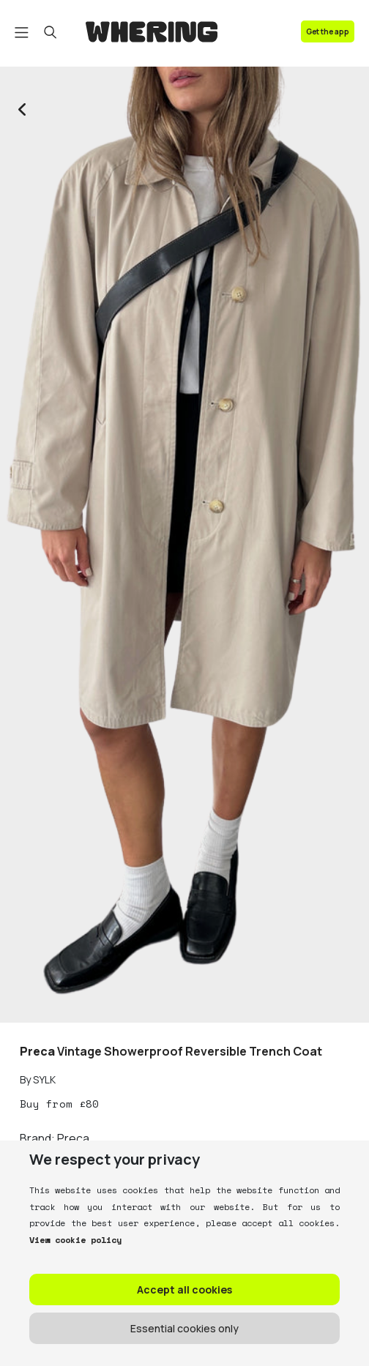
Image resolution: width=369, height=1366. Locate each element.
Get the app (327, 31)
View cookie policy (75, 1239)
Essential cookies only (184, 1328)
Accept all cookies (184, 1289)
